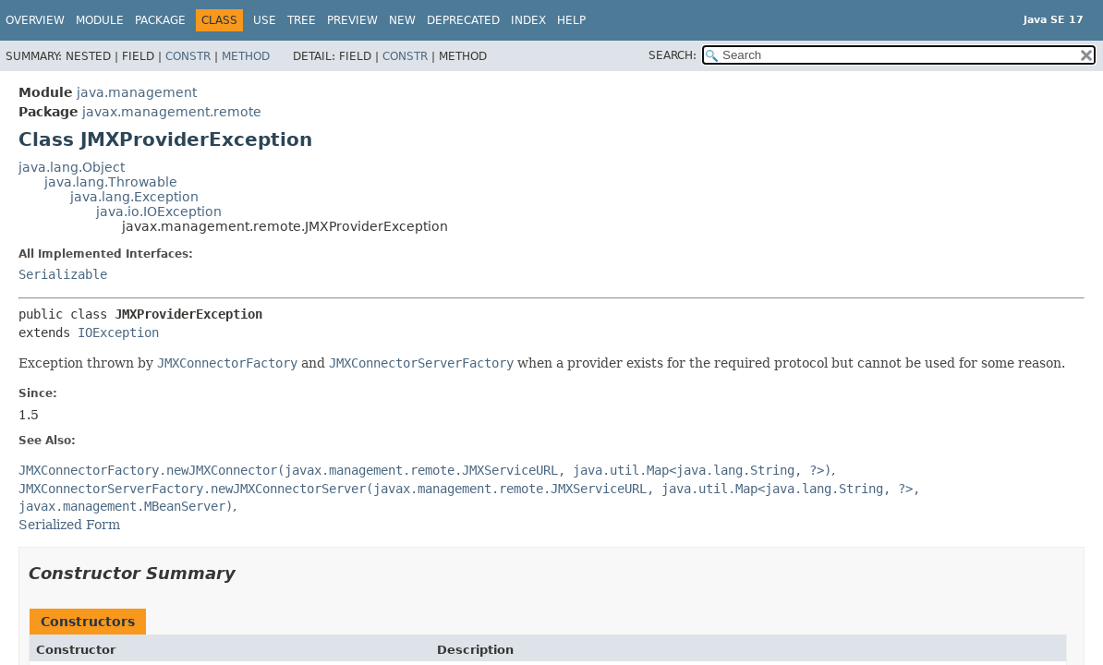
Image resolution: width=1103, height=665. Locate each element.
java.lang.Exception (134, 196)
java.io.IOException (159, 211)
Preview (352, 20)
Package (160, 20)
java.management (137, 92)
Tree (301, 20)
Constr (188, 56)
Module (100, 20)
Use (264, 20)
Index (528, 20)
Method (246, 56)
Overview (35, 20)
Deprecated (463, 20)
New (402, 20)
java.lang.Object (71, 167)
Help (571, 20)
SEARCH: (672, 55)
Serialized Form (69, 524)
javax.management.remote (171, 111)
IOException (118, 332)
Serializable (62, 274)
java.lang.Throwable (110, 182)
